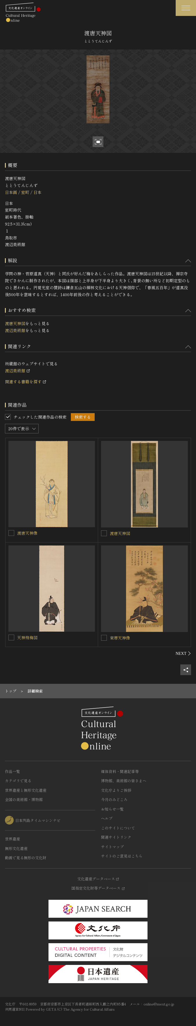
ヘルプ (106, 818)
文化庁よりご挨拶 (116, 790)
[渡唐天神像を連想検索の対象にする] (11, 533)
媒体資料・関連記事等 (120, 771)
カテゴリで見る (18, 780)
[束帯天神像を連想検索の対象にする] (104, 638)
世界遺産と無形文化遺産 (25, 790)
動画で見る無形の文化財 (25, 857)
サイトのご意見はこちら (122, 856)
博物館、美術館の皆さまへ (123, 780)
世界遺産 (12, 839)
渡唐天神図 (15, 323)
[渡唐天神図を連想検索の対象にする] (104, 533)
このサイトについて (118, 828)
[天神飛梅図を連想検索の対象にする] (11, 637)
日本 (37, 192)
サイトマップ (112, 846)
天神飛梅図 (27, 637)
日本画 (11, 192)
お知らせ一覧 (112, 809)
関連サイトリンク (116, 837)
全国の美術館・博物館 (24, 799)
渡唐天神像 (27, 533)
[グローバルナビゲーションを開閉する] (186, 8)
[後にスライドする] (183, 653)
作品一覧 (12, 771)
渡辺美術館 (15, 330)
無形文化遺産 (16, 848)
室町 (25, 192)
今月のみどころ (114, 799)
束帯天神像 (120, 638)
